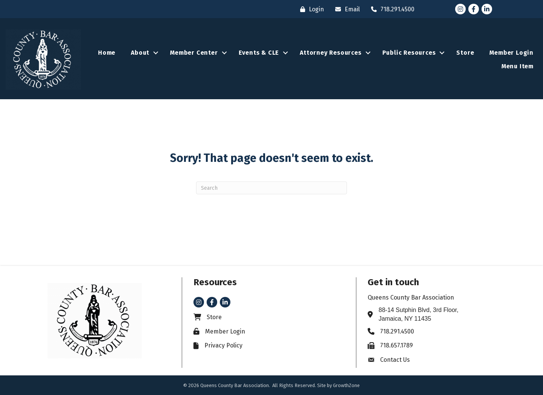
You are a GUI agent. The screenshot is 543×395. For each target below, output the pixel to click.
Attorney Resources (330, 52)
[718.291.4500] (390, 9)
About (140, 52)
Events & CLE (259, 52)
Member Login (511, 52)
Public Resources (409, 52)
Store (465, 52)
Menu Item (518, 66)
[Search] (271, 187)
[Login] (310, 9)
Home (106, 52)
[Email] (345, 9)
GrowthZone (346, 385)
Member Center (194, 52)
